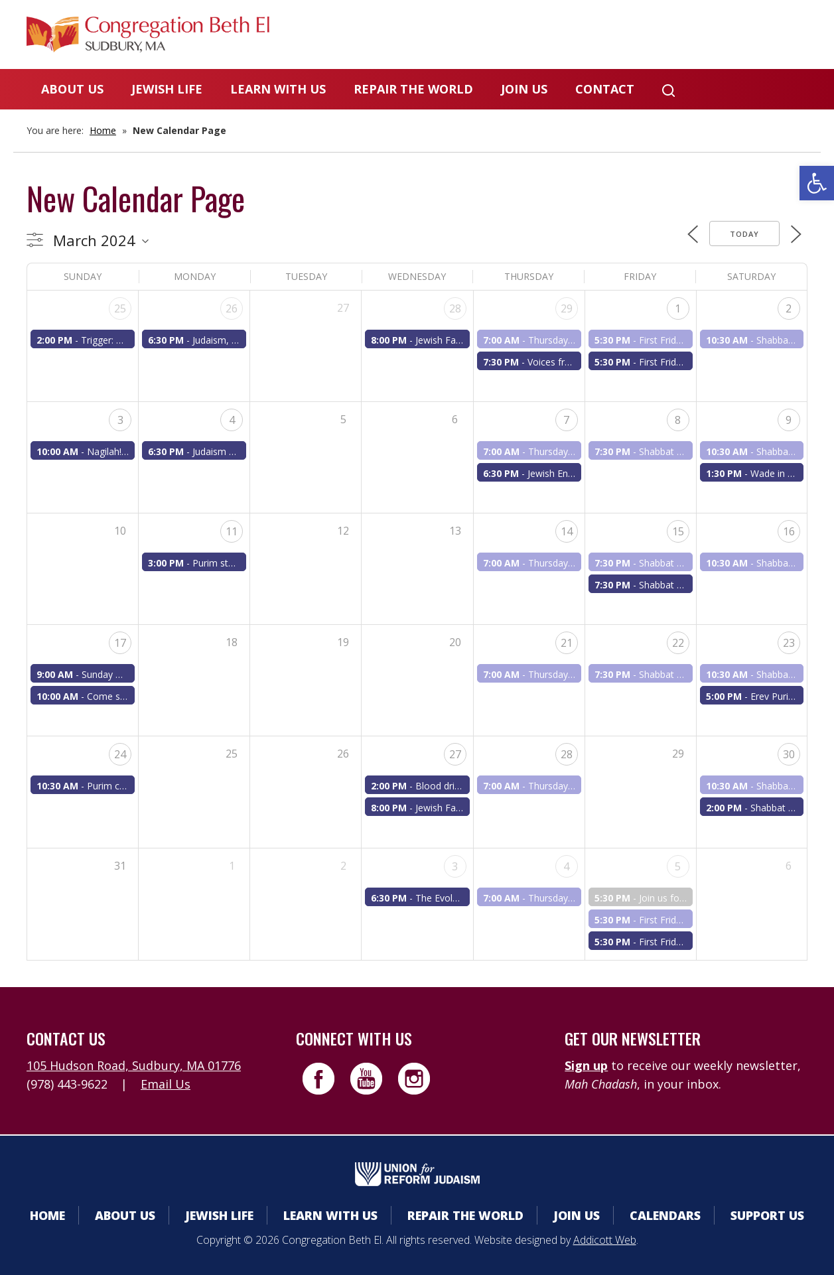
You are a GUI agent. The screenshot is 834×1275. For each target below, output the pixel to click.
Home (103, 130)
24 (120, 754)
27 (455, 754)
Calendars (563, 36)
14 (567, 531)
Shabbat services (675, 451)
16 (789, 531)
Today (744, 234)
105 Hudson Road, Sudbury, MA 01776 (134, 1065)
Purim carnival (117, 785)
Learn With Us (278, 89)
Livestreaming (755, 36)
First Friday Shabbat (681, 340)
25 (120, 308)
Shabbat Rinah (670, 563)
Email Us (165, 1084)
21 (567, 643)
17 (120, 643)
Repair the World (413, 89)
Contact (604, 89)
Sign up (586, 1065)
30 (789, 754)
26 (232, 308)
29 (567, 308)
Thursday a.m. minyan (575, 340)
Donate (653, 36)
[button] (816, 183)
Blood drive (439, 785)
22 (678, 643)
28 (455, 308)
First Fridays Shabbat (684, 362)
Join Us (524, 89)
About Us (72, 89)
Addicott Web (604, 1240)
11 (232, 531)
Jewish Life (166, 89)
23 (789, 643)
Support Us (767, 1215)
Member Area (456, 36)
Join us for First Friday (685, 898)
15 (678, 531)
